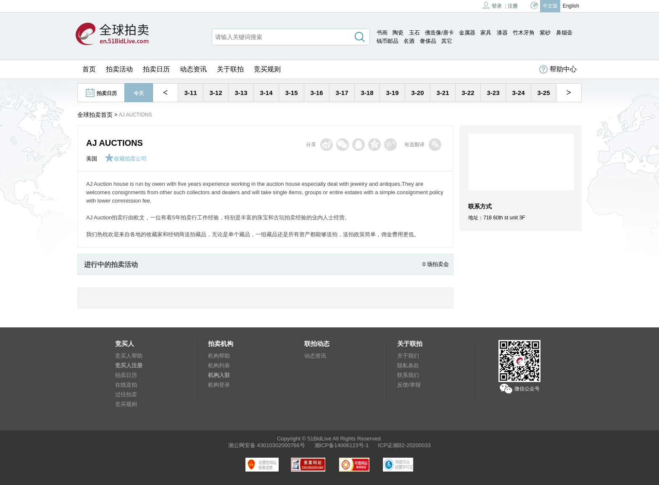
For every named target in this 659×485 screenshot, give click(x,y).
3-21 (442, 92)
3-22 (467, 92)
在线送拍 (126, 385)
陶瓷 (398, 32)
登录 (492, 5)
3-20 (417, 92)
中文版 (550, 6)
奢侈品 (428, 41)
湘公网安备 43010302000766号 (266, 445)
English (571, 6)
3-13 (241, 92)
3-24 (518, 92)
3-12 (215, 92)
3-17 (341, 92)
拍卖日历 (156, 69)
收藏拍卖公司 (126, 159)
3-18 (367, 92)
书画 (382, 32)
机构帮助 (219, 356)
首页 (89, 69)
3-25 (543, 92)
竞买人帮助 (128, 356)
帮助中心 (558, 69)
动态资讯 (193, 69)
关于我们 (408, 356)
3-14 (266, 92)
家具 (485, 32)
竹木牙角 (524, 32)
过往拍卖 (126, 394)
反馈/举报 (409, 385)
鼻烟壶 (564, 32)
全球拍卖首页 (95, 114)
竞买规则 (267, 69)
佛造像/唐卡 (439, 32)
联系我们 (408, 375)
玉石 (414, 32)
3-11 (190, 92)
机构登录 (219, 385)
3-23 (493, 92)
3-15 (291, 92)
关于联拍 (230, 69)
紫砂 (545, 32)
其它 (446, 41)
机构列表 (219, 365)
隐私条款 (408, 365)
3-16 (316, 92)
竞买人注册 (128, 365)
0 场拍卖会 (435, 264)
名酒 (408, 41)
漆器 (502, 32)
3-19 (392, 92)
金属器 (467, 32)
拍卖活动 (119, 69)
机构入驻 (219, 375)
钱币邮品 (387, 41)
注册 (513, 6)
